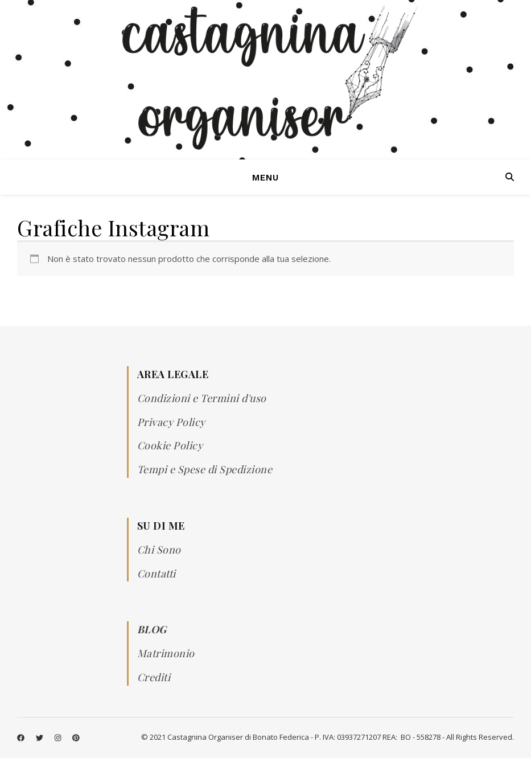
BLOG (152, 629)
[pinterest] (76, 738)
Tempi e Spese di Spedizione (205, 469)
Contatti (156, 573)
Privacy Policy (171, 422)
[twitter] (40, 738)
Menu (265, 178)
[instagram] (59, 738)
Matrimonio (166, 653)
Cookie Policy (170, 445)
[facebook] (21, 738)
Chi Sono (159, 549)
